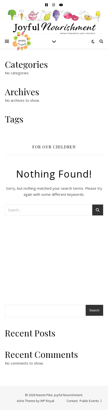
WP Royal (47, 401)
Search (94, 310)
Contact (72, 401)
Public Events (89, 401)
